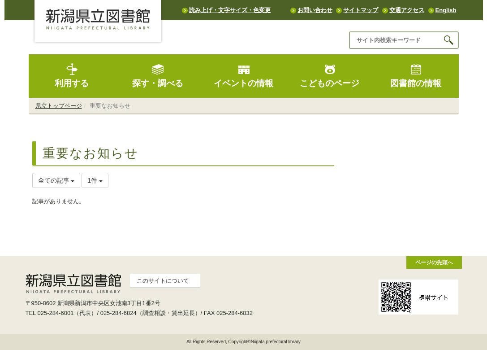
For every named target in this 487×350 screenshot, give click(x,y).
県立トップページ (58, 105)
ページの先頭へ (434, 262)
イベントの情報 (243, 75)
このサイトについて (163, 280)
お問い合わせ (314, 10)
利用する (72, 75)
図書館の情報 (415, 75)
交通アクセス (406, 10)
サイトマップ (360, 10)
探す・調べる (157, 75)
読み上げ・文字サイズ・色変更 (230, 10)
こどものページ (329, 75)
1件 (95, 180)
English (446, 10)
